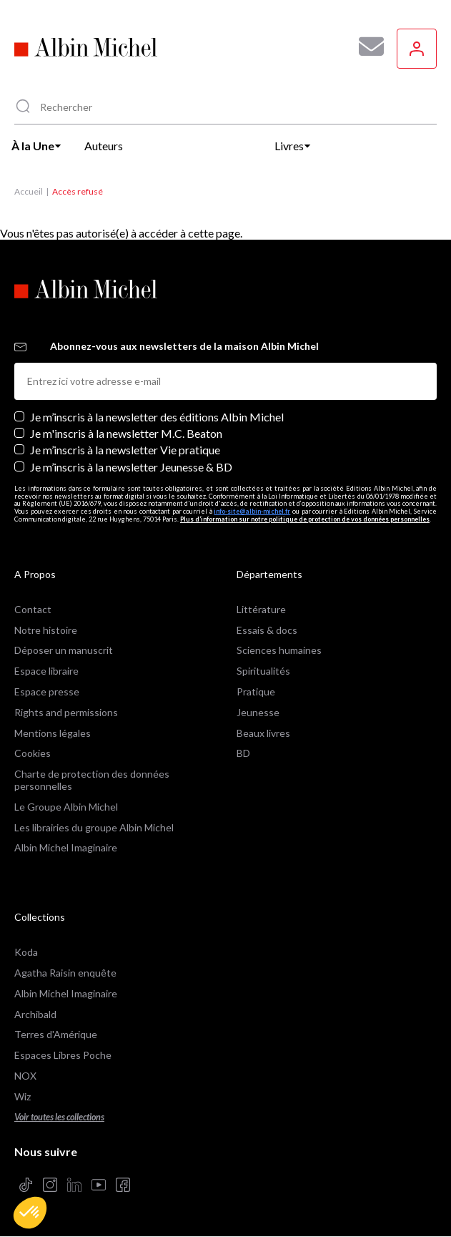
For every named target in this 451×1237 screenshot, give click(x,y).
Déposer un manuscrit (63, 650)
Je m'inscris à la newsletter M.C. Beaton (126, 433)
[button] (30, 1213)
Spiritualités (263, 671)
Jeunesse (258, 712)
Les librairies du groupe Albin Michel (94, 827)
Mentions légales (52, 733)
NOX (25, 1076)
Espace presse (46, 691)
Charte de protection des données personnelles (91, 780)
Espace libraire (46, 671)
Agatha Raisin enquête (65, 973)
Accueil (28, 191)
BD (243, 753)
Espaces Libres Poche (62, 1055)
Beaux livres (263, 733)
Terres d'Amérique (55, 1034)
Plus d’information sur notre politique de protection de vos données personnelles (305, 519)
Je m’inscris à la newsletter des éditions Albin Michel (157, 417)
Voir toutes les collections (59, 1117)
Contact (32, 609)
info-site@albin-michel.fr (252, 511)
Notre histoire (45, 630)
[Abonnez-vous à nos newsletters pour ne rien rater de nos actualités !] (366, 46)
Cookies (32, 753)
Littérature (261, 609)
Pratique (256, 691)
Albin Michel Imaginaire (65, 847)
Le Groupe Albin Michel (66, 807)
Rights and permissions (66, 712)
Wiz (22, 1096)
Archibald (35, 1014)
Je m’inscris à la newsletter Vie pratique (125, 449)
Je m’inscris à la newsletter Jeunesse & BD (131, 467)
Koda (26, 952)
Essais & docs (267, 630)
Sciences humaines (279, 650)
